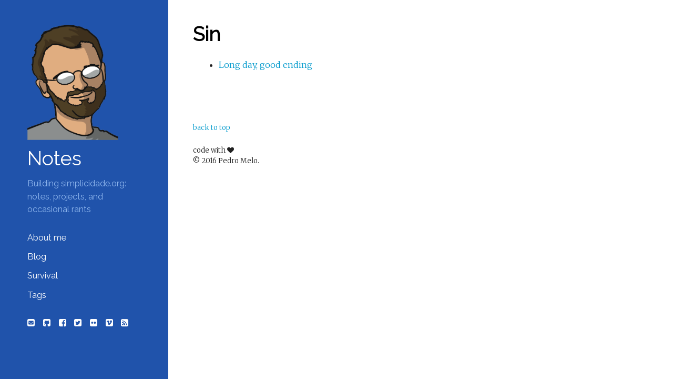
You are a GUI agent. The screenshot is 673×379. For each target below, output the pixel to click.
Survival (42, 276)
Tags (36, 295)
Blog (36, 257)
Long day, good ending (265, 64)
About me (46, 238)
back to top (211, 127)
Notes (54, 158)
